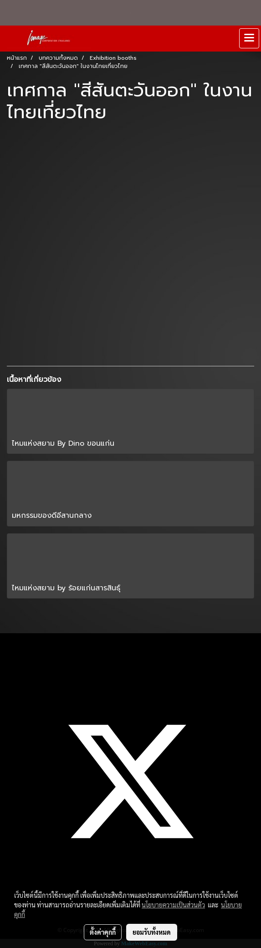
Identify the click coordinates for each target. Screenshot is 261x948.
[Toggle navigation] (249, 38)
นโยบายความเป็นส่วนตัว (173, 905)
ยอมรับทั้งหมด (152, 932)
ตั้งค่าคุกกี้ (103, 932)
